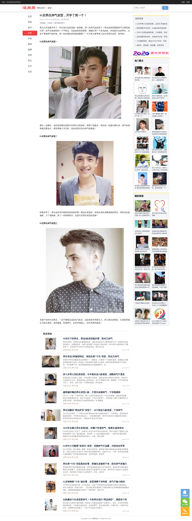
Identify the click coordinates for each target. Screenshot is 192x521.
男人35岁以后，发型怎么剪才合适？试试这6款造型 (159, 170)
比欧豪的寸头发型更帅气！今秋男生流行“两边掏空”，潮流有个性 (95, 499)
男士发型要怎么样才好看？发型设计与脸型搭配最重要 (142, 98)
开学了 (63, 23)
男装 (30, 22)
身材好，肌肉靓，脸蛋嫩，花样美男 (150, 45)
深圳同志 (95, 518)
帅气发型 (58, 23)
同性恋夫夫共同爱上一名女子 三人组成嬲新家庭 (159, 305)
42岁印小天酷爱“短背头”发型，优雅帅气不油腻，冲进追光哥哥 (94, 446)
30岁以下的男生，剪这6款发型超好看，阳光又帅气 (88, 338)
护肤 (30, 38)
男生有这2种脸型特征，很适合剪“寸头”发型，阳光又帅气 (91, 356)
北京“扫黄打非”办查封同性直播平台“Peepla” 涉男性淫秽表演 (159, 323)
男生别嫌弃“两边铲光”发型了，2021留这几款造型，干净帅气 (93, 410)
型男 (30, 55)
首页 (30, 16)
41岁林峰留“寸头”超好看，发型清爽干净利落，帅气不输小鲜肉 (94, 481)
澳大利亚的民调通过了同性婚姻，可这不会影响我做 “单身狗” (159, 287)
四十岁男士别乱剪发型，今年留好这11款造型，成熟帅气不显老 (94, 374)
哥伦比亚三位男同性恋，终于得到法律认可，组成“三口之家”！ (159, 269)
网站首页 (41, 8)
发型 (50, 8)
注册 (183, 2)
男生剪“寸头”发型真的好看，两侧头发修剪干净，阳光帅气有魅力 (95, 464)
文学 (30, 66)
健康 (30, 50)
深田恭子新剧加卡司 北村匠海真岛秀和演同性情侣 (142, 323)
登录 (188, 2)
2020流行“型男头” (141, 132)
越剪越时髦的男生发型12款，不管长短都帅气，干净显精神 (91, 392)
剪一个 (52, 23)
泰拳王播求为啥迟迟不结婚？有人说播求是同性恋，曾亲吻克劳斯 (142, 215)
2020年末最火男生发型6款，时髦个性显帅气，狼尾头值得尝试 (93, 428)
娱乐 (30, 27)
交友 (30, 72)
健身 (30, 44)
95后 (48, 23)
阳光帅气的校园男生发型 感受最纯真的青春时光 (142, 188)
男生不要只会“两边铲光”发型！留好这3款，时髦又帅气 (142, 170)
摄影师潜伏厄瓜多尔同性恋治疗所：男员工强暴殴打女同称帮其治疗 (142, 269)
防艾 (30, 61)
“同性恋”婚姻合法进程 (142, 303)
